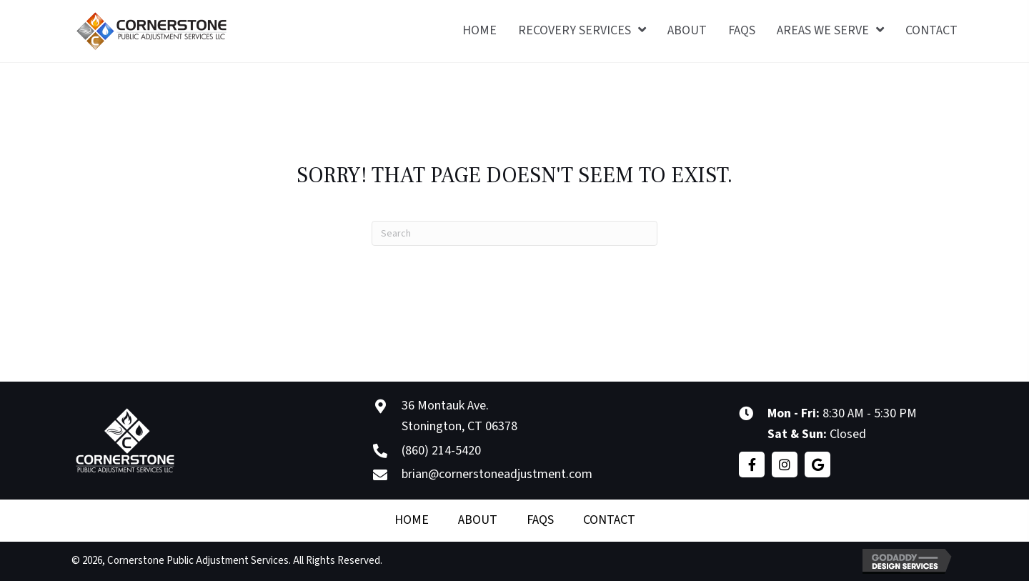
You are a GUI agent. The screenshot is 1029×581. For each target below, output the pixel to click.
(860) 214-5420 (441, 451)
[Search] (514, 233)
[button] (752, 464)
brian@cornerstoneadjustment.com (497, 474)
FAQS (540, 520)
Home (411, 520)
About (477, 520)
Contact (609, 520)
